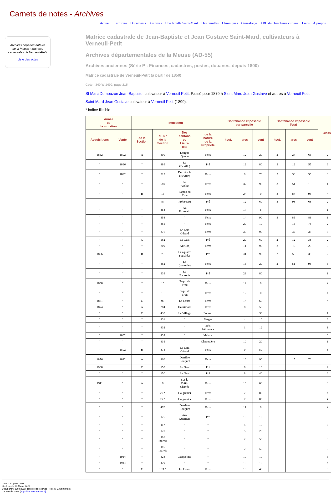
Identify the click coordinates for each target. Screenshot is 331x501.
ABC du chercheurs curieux (279, 23)
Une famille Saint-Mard (181, 23)
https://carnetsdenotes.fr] (33, 491)
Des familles (210, 23)
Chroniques (230, 23)
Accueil (105, 23)
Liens (306, 23)
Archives (155, 23)
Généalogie (249, 23)
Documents (138, 23)
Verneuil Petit (177, 94)
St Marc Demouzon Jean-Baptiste (114, 94)
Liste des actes (28, 59)
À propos (319, 23)
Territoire (120, 23)
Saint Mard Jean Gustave (245, 94)
